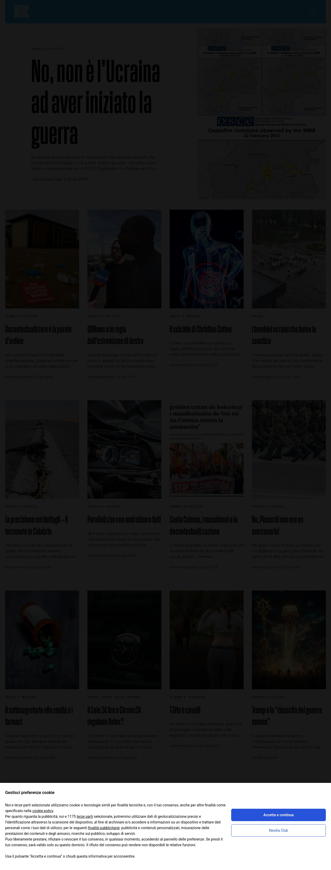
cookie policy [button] (42, 811)
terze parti (85, 816)
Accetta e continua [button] (278, 815)
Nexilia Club (278, 830)
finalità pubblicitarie (103, 828)
